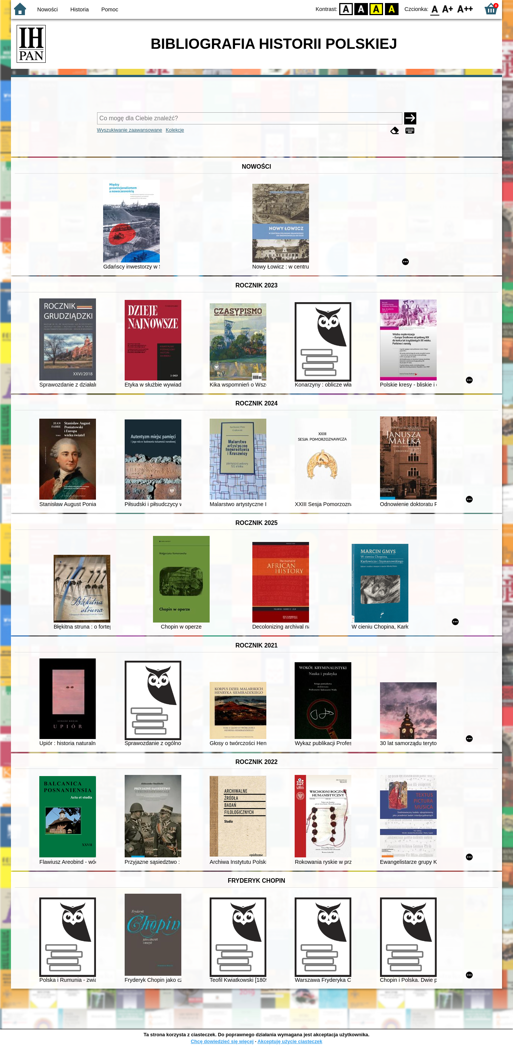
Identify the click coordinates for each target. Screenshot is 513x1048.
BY (392, 8)
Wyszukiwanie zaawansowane (129, 130)
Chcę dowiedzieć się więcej (222, 1041)
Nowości (47, 9)
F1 (447, 8)
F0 (434, 8)
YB (376, 8)
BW (361, 8)
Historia (79, 9)
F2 (465, 8)
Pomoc (109, 9)
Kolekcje (175, 130)
